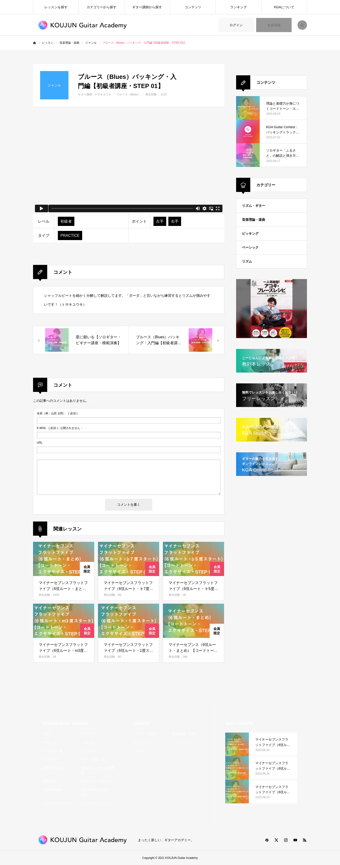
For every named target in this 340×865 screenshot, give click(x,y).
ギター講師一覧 (92, 759)
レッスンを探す (56, 7)
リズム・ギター (253, 206)
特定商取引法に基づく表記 (97, 792)
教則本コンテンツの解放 (97, 770)
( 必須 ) (57, 413)
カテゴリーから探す (101, 7)
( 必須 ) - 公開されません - (59, 428)
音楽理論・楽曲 (253, 219)
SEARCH (302, 25)
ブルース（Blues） (128, 94)
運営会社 (49, 781)
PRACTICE (70, 235)
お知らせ (87, 742)
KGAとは (49, 742)
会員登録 (273, 25)
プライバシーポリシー (97, 781)
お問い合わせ (53, 768)
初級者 (66, 221)
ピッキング (250, 233)
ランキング (238, 7)
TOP (46, 734)
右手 (174, 221)
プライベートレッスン (59, 803)
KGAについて (284, 7)
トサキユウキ (102, 94)
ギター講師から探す (147, 7)
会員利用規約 (53, 790)
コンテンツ (193, 7)
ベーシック (250, 247)
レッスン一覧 (53, 751)
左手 (160, 221)
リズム (247, 261)
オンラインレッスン (96, 803)
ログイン (236, 25)
